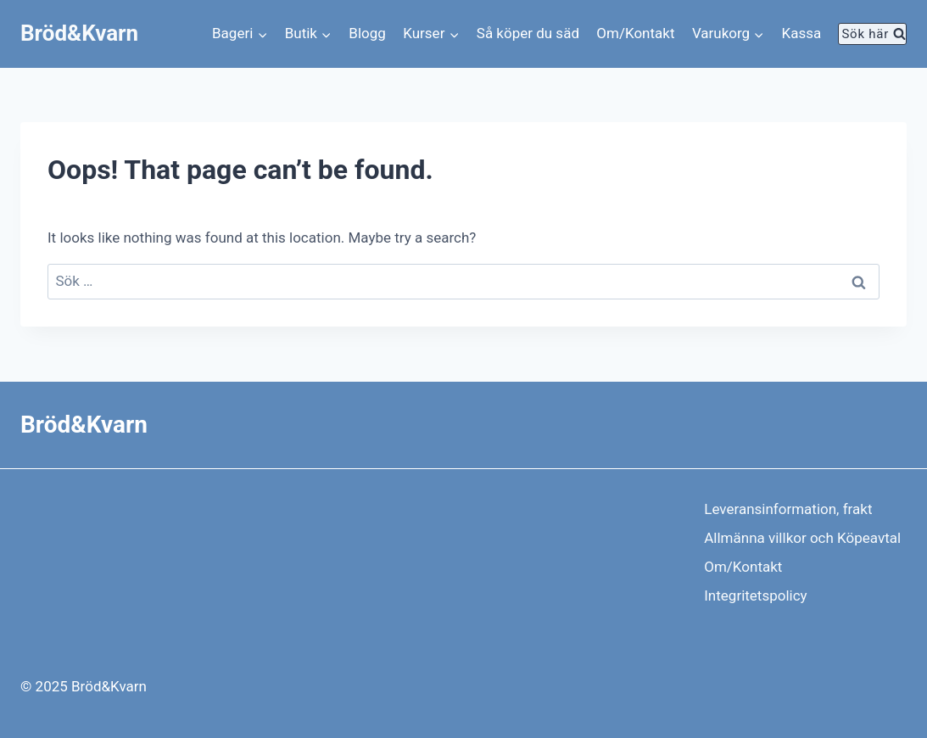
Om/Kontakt (635, 33)
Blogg (367, 33)
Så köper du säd (528, 33)
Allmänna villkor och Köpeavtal (802, 537)
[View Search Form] (872, 34)
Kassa (802, 33)
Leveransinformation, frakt (788, 508)
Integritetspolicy (755, 595)
